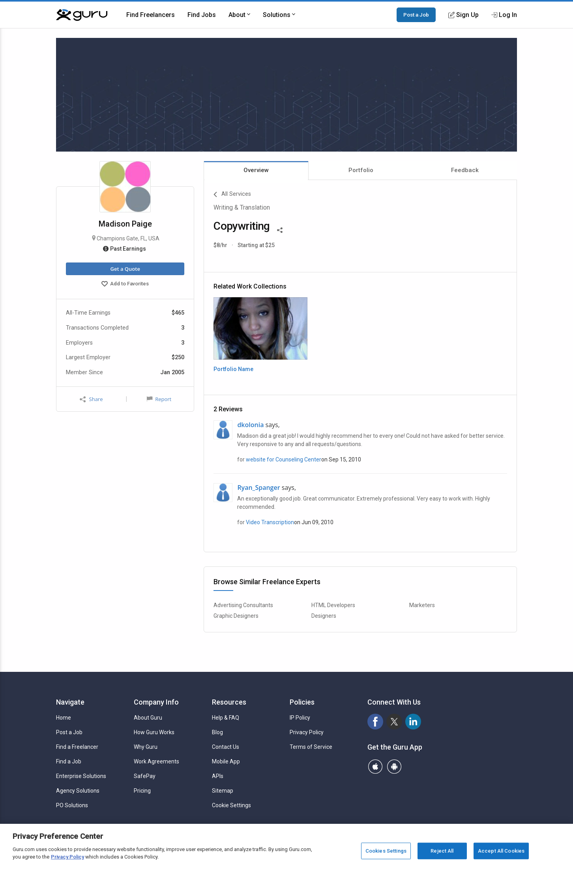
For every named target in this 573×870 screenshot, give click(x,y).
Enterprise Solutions (81, 776)
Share (91, 399)
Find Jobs (201, 15)
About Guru (148, 717)
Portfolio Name (233, 369)
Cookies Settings (385, 852)
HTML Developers (333, 605)
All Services (232, 194)
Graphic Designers (235, 616)
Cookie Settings (231, 805)
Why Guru (145, 747)
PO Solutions (72, 805)
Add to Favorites (125, 284)
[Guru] (81, 15)
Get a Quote (125, 268)
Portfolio (360, 170)
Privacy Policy (307, 732)
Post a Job (416, 14)
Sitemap (222, 791)
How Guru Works (154, 732)
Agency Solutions (77, 791)
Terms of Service (311, 747)
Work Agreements (156, 761)
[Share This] (279, 229)
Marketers (422, 605)
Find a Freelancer (77, 747)
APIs (217, 776)
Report (159, 399)
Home (63, 717)
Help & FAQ (225, 717)
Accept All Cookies (501, 852)
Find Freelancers (150, 15)
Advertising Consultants (243, 605)
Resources (229, 702)
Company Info (156, 702)
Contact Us (225, 747)
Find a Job (68, 761)
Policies (302, 702)
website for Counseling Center (283, 459)
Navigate (70, 702)
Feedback (465, 170)
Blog (217, 732)
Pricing (142, 791)
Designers (323, 616)
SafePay (144, 776)
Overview (256, 170)
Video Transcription (270, 522)
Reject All (442, 852)
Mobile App (226, 761)
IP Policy (300, 717)
